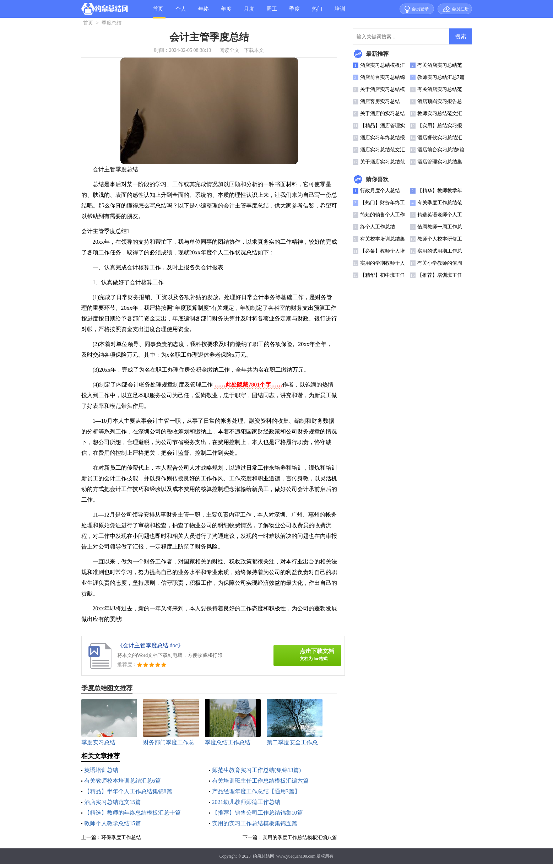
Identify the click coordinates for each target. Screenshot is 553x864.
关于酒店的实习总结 (382, 113)
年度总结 (226, 12)
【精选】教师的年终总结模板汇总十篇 (132, 813)
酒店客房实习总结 (380, 101)
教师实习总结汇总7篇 (441, 77)
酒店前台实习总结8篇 (441, 149)
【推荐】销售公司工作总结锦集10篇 (257, 813)
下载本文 (254, 50)
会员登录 (420, 8)
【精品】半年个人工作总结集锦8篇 (128, 791)
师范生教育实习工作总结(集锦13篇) (256, 770)
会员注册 (460, 8)
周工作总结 (271, 12)
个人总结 (180, 12)
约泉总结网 (263, 856)
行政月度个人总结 (380, 190)
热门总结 (317, 12)
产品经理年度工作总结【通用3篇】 (256, 791)
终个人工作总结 (377, 227)
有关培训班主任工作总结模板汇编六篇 (260, 781)
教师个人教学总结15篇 (112, 823)
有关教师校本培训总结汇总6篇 (122, 781)
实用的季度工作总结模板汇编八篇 (299, 837)
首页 (158, 9)
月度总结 (249, 12)
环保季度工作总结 (121, 837)
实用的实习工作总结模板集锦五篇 (254, 823)
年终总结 (203, 12)
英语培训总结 (101, 770)
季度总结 (294, 12)
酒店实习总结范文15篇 (112, 802)
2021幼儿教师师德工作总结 (246, 802)
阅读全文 (229, 50)
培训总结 (340, 12)
